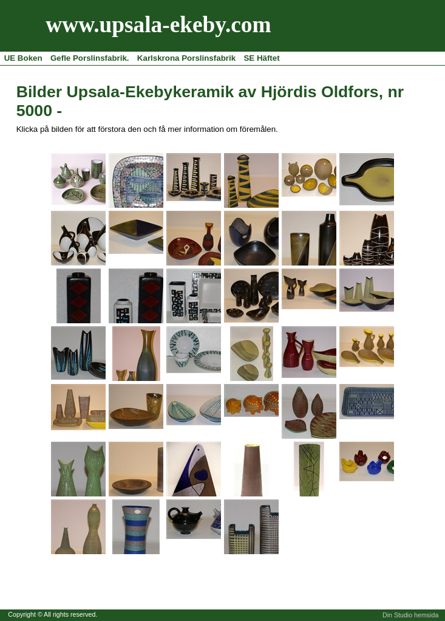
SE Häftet (261, 58)
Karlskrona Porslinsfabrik (186, 58)
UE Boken (23, 58)
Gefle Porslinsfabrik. (89, 58)
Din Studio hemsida (410, 615)
